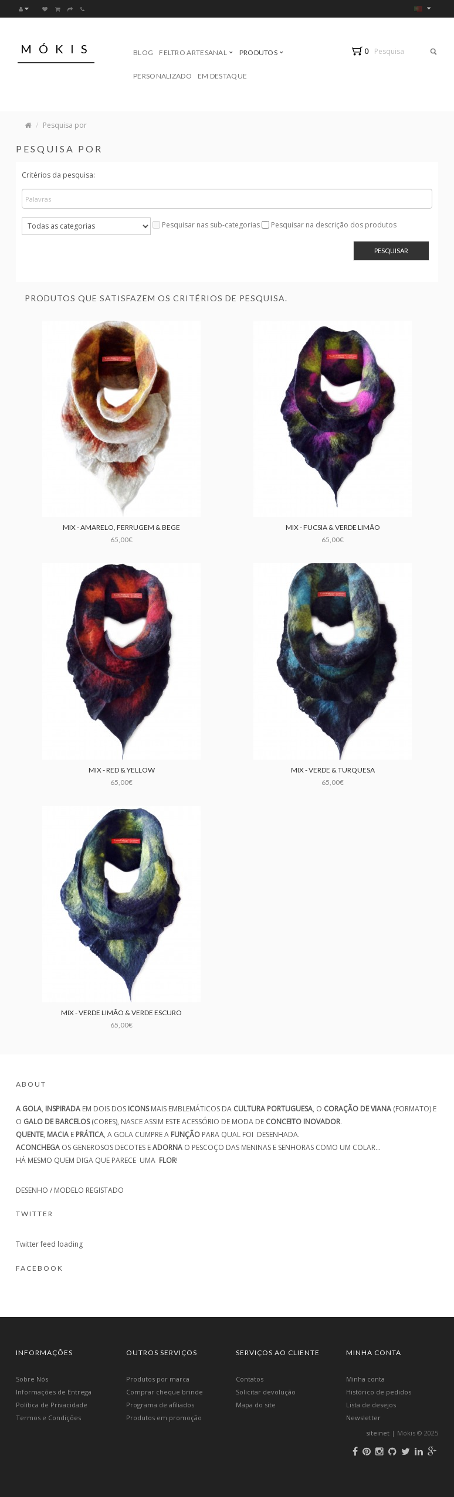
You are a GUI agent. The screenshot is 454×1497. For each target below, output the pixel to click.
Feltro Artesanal (196, 52)
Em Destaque (222, 76)
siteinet (377, 1432)
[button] (362, 51)
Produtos (261, 52)
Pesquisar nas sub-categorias (211, 225)
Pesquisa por (65, 125)
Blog (143, 52)
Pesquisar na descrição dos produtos (334, 225)
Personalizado (162, 76)
